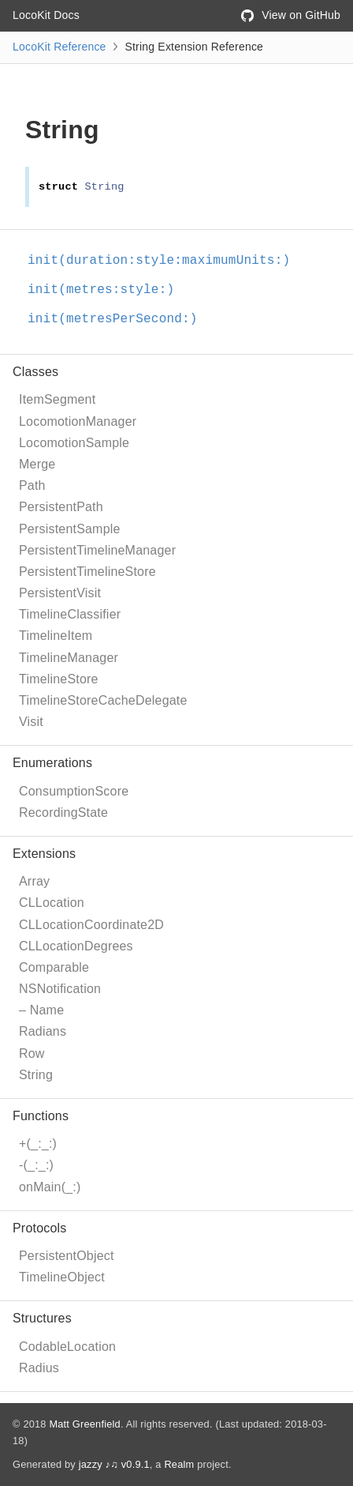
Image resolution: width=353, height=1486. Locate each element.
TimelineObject (62, 1277)
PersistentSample (70, 529)
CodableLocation (67, 1346)
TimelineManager (68, 657)
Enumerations (52, 762)
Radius (39, 1368)
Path (32, 485)
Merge (37, 464)
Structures (42, 1318)
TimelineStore (58, 679)
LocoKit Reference (59, 46)
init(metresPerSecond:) (113, 319)
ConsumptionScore (73, 791)
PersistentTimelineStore (87, 571)
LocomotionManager (77, 421)
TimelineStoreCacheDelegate (103, 700)
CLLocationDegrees (76, 946)
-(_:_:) (36, 1165)
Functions (41, 1116)
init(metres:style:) (101, 290)
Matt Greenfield (85, 1424)
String (36, 1075)
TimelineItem (55, 635)
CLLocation (51, 902)
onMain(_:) (49, 1187)
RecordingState (63, 812)
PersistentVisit (60, 593)
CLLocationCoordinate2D (91, 924)
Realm (179, 1464)
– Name (41, 1010)
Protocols (40, 1228)
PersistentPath (61, 507)
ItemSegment (57, 399)
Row (32, 1053)
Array (34, 881)
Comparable (54, 967)
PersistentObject (66, 1255)
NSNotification (60, 988)
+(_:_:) (38, 1143)
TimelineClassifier (70, 614)
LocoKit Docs (46, 15)
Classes (35, 371)
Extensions (44, 853)
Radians (42, 1031)
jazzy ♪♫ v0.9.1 (114, 1464)
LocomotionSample (74, 443)
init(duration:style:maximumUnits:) (159, 261)
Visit (31, 721)
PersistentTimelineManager (97, 550)
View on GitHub (290, 15)
